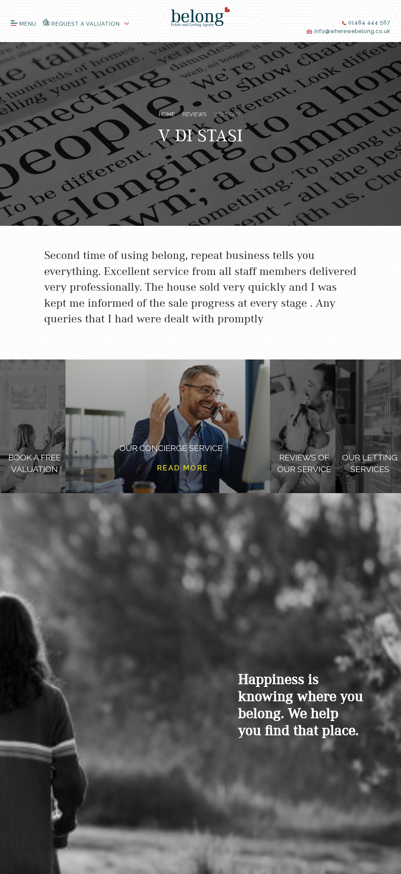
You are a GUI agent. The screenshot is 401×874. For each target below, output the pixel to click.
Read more (182, 467)
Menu (23, 24)
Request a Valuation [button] (81, 22)
